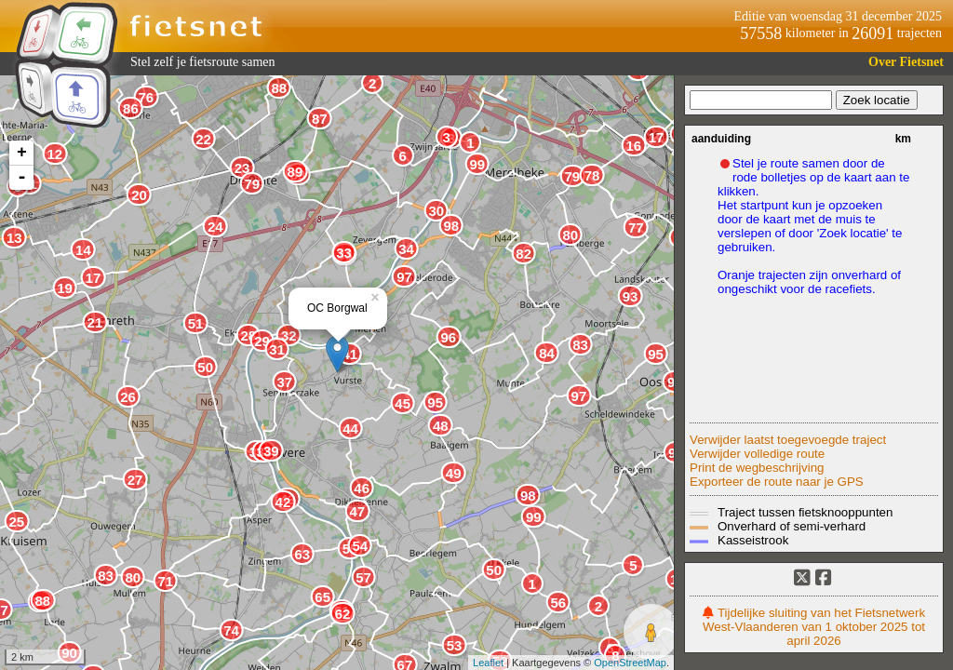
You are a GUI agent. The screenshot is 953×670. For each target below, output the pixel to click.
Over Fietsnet (906, 62)
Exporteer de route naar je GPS (777, 482)
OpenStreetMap (630, 662)
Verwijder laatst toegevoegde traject (788, 440)
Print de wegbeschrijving (757, 468)
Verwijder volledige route (757, 454)
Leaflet (488, 662)
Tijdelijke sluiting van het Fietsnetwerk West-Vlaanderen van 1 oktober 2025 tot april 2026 (814, 627)
